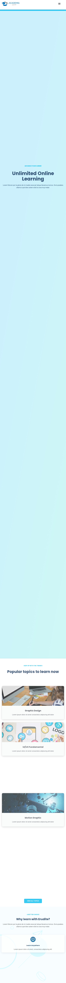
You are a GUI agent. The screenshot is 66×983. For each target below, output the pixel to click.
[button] (59, 3)
